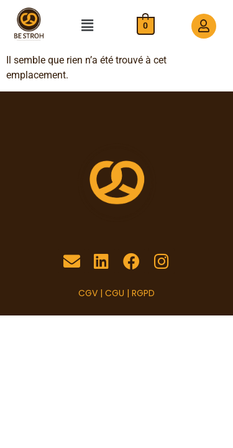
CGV (88, 293)
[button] (87, 26)
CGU (114, 293)
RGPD (143, 293)
